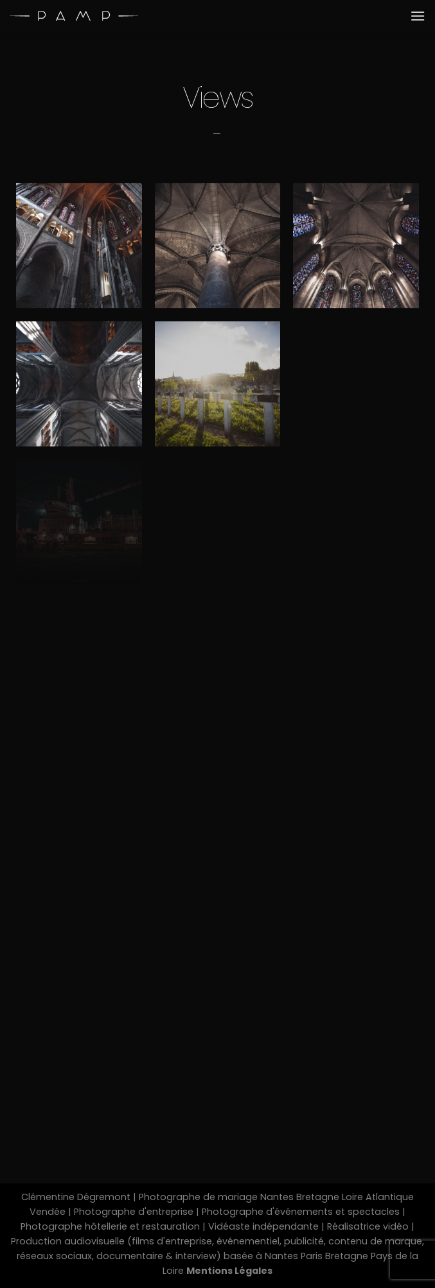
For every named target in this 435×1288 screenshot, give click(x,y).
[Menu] (417, 15)
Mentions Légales (229, 1270)
